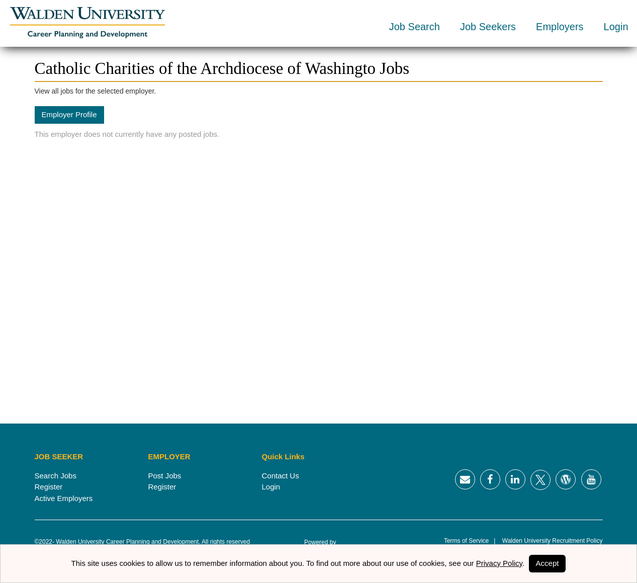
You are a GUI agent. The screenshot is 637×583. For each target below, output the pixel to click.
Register (49, 486)
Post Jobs (164, 475)
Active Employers (64, 498)
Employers (559, 26)
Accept (547, 563)
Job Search (414, 26)
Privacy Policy (499, 563)
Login (616, 26)
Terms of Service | (469, 540)
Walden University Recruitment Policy (548, 540)
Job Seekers (488, 26)
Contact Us (280, 475)
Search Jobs (55, 475)
